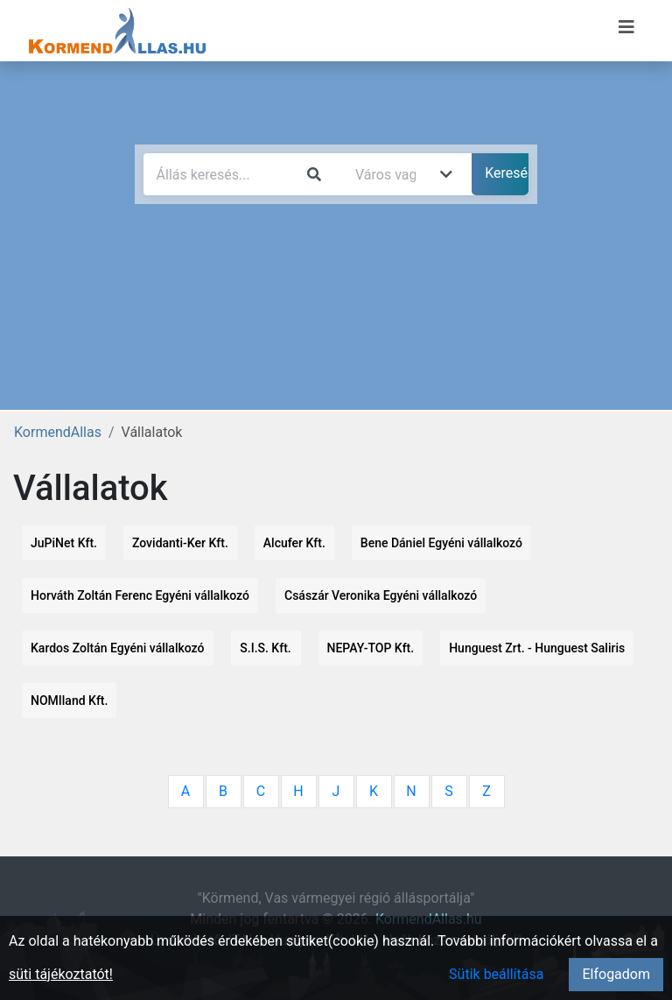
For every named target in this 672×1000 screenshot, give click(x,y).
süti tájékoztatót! (61, 974)
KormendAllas (58, 432)
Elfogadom (616, 974)
